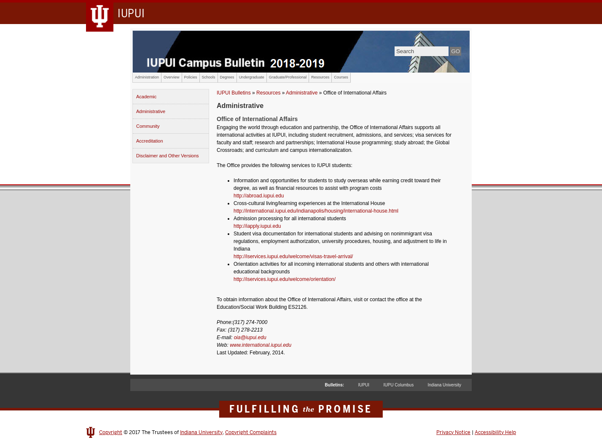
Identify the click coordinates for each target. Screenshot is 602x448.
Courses (341, 77)
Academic (146, 96)
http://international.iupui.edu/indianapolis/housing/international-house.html (316, 211)
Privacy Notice (453, 432)
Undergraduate (251, 77)
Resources (320, 77)
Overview (172, 77)
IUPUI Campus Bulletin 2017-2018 (301, 51)
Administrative (150, 111)
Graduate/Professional (288, 77)
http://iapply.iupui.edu (257, 226)
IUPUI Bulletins (234, 93)
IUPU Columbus (398, 385)
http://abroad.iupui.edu (259, 196)
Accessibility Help (495, 432)
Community (148, 126)
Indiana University (444, 385)
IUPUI (363, 385)
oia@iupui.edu (250, 337)
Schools (208, 77)
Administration (147, 77)
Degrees (227, 77)
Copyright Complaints (251, 432)
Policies (190, 77)
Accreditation (149, 140)
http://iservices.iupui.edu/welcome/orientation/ (285, 279)
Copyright (110, 432)
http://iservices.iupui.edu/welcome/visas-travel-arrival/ (293, 256)
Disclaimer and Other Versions (167, 155)
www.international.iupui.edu (260, 345)
